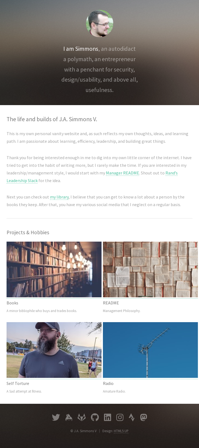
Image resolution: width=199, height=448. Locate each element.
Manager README (122, 173)
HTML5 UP (121, 431)
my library (59, 197)
